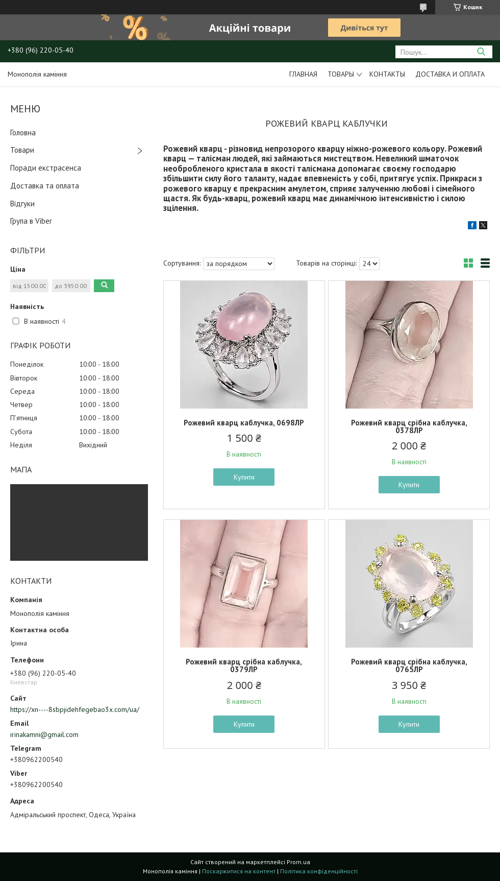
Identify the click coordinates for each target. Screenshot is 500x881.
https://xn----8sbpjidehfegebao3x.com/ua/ (74, 709)
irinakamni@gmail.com (44, 734)
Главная (303, 74)
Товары (341, 74)
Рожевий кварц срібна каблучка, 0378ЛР (409, 426)
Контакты (387, 74)
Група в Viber (31, 221)
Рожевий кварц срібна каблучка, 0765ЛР (409, 665)
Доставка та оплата (44, 186)
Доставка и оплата (450, 74)
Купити (244, 477)
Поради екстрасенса (45, 168)
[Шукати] (480, 51)
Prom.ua (298, 862)
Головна (23, 132)
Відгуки (22, 203)
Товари (22, 150)
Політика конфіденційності (319, 871)
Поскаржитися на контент (239, 871)
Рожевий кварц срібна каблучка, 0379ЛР (244, 665)
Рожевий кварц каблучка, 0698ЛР (244, 422)
